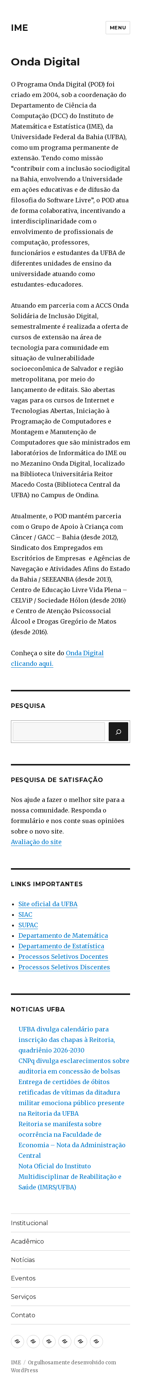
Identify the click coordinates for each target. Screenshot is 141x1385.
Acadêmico (27, 1241)
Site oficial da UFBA (47, 904)
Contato (23, 1315)
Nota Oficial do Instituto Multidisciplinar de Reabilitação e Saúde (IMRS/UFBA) (69, 1176)
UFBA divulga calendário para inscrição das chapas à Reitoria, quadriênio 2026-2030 (66, 1039)
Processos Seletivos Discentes (64, 967)
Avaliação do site (36, 842)
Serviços (23, 1296)
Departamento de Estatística (61, 946)
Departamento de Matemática (63, 935)
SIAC (25, 914)
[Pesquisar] (118, 731)
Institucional (29, 1223)
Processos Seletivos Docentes (63, 956)
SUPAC (28, 925)
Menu (118, 27)
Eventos (23, 1278)
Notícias (23, 1260)
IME (19, 28)
